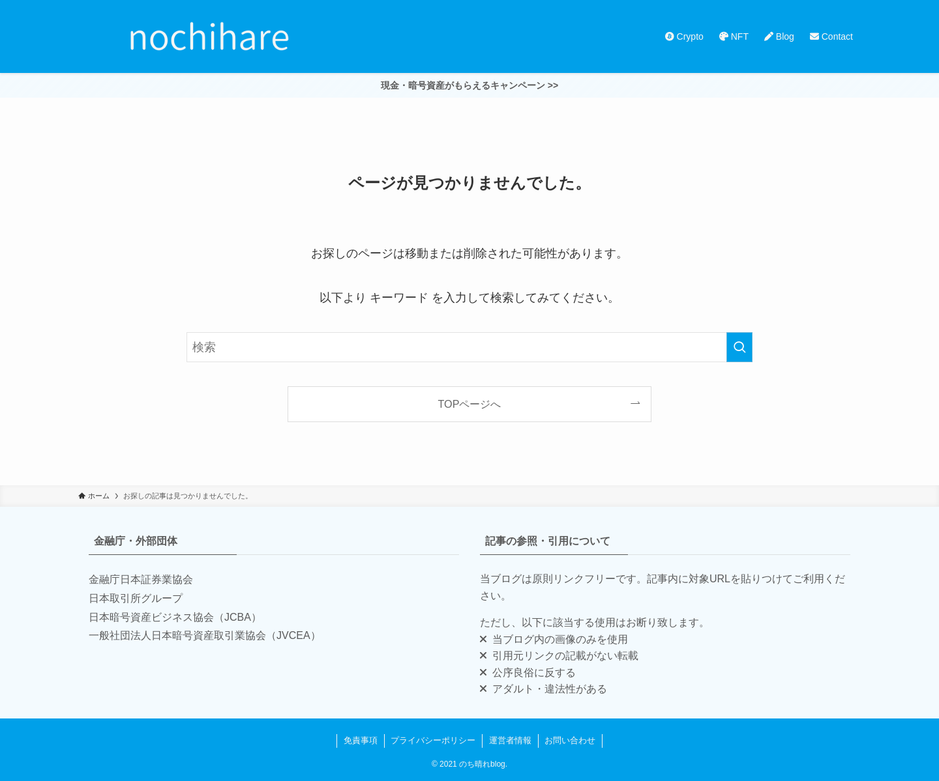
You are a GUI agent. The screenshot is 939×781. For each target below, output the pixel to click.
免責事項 (361, 740)
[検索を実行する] (739, 347)
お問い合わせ (569, 740)
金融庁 (104, 579)
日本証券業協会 (156, 579)
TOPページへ (469, 404)
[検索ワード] (469, 347)
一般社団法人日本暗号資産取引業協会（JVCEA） (205, 635)
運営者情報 (510, 740)
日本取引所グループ (136, 598)
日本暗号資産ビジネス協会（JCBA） (175, 617)
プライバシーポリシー (433, 740)
